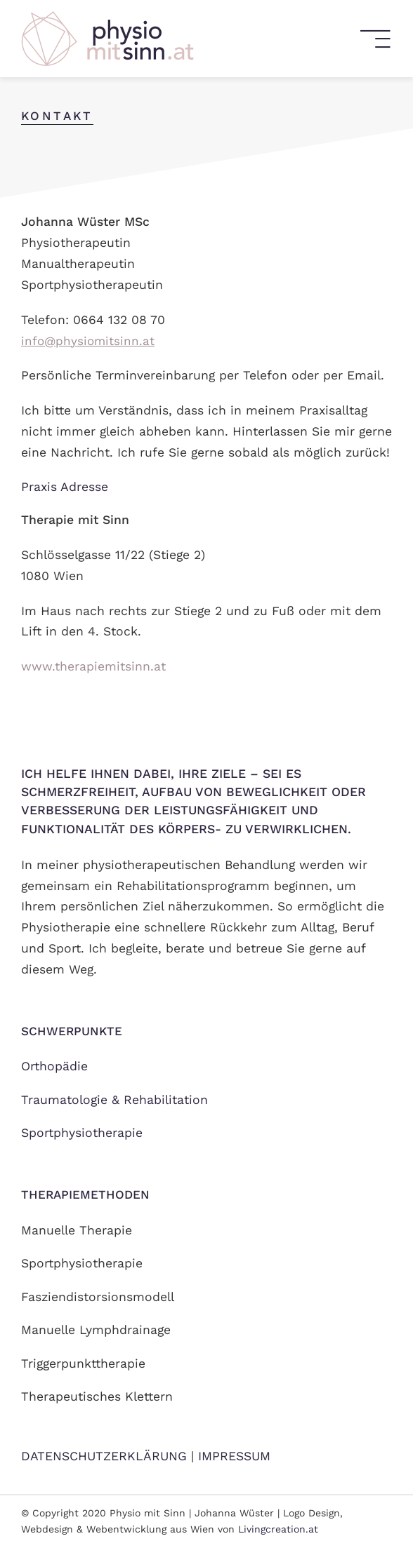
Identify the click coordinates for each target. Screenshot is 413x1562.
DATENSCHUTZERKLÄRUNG (104, 1456)
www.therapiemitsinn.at (93, 666)
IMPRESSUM (234, 1456)
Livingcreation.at (278, 1529)
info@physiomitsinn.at (88, 341)
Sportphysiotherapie (82, 1133)
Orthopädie (54, 1066)
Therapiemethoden (85, 1194)
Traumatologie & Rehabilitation (114, 1100)
